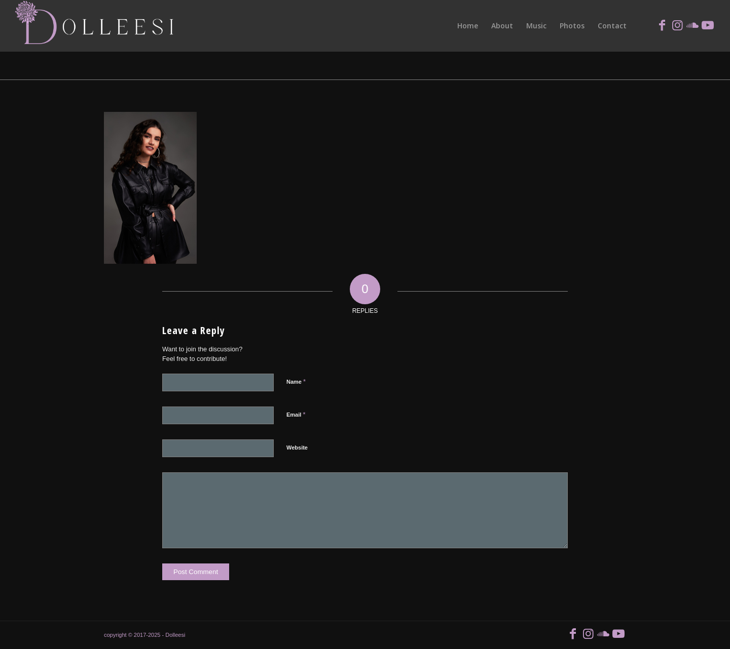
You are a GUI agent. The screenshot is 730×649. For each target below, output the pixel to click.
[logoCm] (96, 26)
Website (297, 447)
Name (296, 381)
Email (295, 414)
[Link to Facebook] (662, 25)
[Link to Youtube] (707, 25)
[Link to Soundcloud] (692, 25)
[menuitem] (468, 26)
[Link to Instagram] (677, 25)
